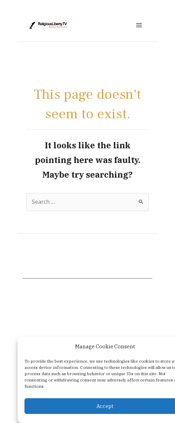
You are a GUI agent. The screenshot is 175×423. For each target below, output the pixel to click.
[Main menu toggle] (139, 25)
